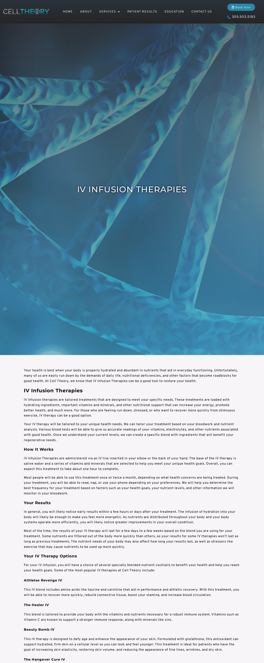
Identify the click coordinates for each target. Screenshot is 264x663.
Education (174, 12)
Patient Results (142, 12)
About (86, 12)
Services (109, 11)
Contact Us (201, 12)
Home (68, 12)
